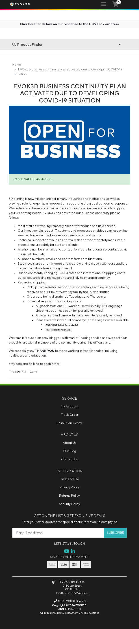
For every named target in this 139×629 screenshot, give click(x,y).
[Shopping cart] (115, 4)
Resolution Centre (69, 423)
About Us (69, 442)
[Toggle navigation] (103, 4)
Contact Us (69, 459)
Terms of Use (69, 479)
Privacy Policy (70, 487)
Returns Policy (69, 495)
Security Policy (69, 504)
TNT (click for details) (58, 329)
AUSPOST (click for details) (62, 325)
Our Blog (69, 451)
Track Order (69, 414)
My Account (69, 406)
